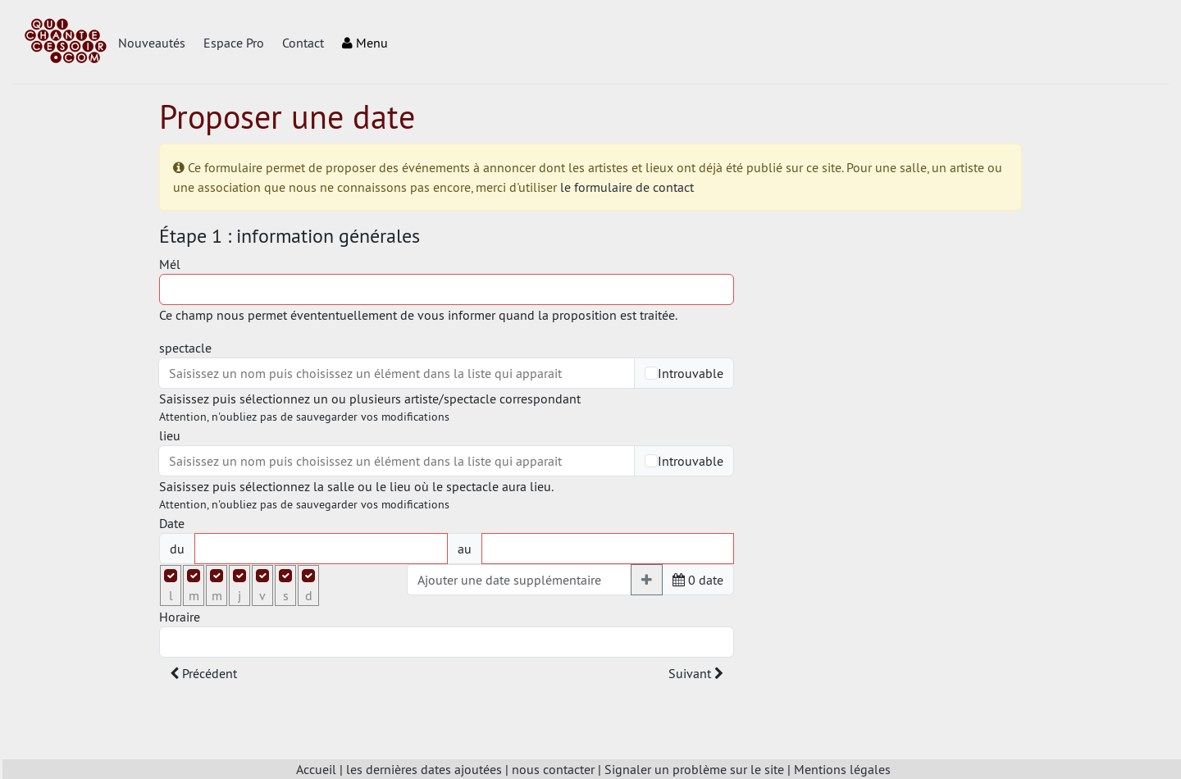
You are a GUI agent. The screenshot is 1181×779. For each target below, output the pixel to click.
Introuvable (690, 373)
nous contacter (553, 769)
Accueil (316, 769)
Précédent (203, 673)
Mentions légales (842, 769)
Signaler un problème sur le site (694, 769)
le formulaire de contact (627, 187)
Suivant (695, 673)
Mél (169, 264)
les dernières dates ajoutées (424, 769)
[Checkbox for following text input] (651, 373)
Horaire (179, 616)
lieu (169, 435)
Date (172, 523)
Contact (303, 42)
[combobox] (396, 373)
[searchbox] (396, 373)
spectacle (185, 347)
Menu (365, 42)
